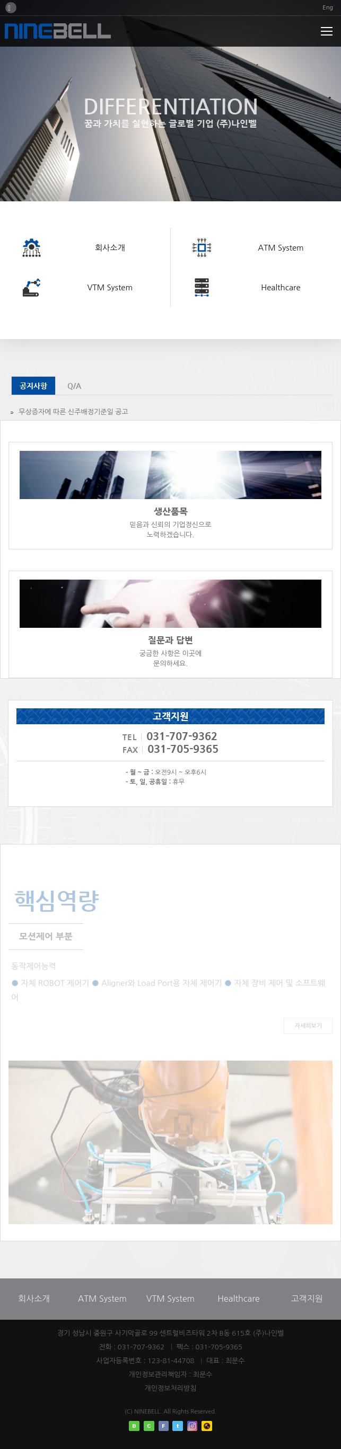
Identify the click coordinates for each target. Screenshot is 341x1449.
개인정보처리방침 (171, 1388)
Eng (327, 8)
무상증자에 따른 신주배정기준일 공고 (73, 411)
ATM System (102, 1298)
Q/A (74, 385)
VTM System (170, 1298)
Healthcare (238, 1298)
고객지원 (307, 1298)
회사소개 (34, 1298)
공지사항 (33, 385)
